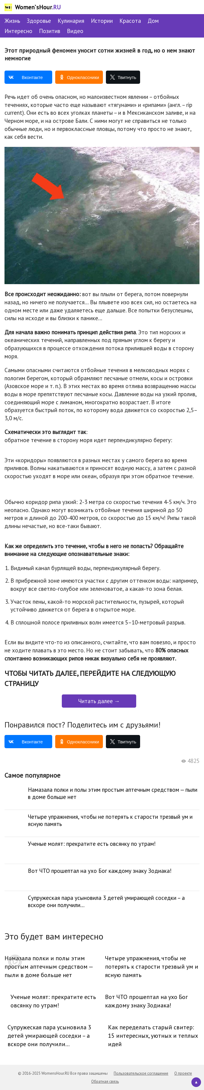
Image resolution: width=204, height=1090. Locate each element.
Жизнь (12, 20)
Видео (75, 31)
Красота (130, 20)
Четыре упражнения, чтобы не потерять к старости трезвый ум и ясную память (151, 966)
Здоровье (39, 20)
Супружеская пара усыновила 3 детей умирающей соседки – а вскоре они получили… (49, 1035)
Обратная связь (105, 1081)
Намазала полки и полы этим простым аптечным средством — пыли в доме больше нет (48, 966)
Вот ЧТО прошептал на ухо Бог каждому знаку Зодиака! (146, 1001)
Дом (153, 20)
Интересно (18, 31)
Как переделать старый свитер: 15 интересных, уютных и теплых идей (153, 1035)
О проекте (183, 1073)
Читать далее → (99, 701)
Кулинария (71, 20)
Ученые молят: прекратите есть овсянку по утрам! (53, 1001)
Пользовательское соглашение (141, 1073)
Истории (102, 20)
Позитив (49, 31)
